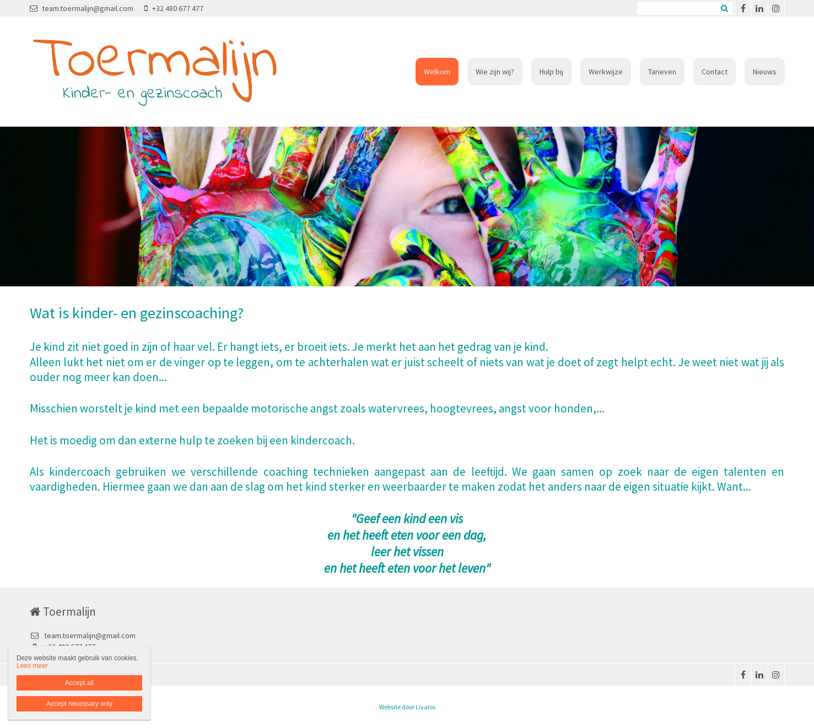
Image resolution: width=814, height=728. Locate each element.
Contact (714, 72)
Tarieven (662, 72)
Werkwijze (606, 72)
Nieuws (765, 72)
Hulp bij (551, 72)
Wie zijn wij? (495, 72)
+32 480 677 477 (173, 8)
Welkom (437, 72)
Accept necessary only (79, 704)
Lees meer (32, 666)
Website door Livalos (407, 707)
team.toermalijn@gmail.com (81, 8)
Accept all (79, 683)
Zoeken (724, 8)
